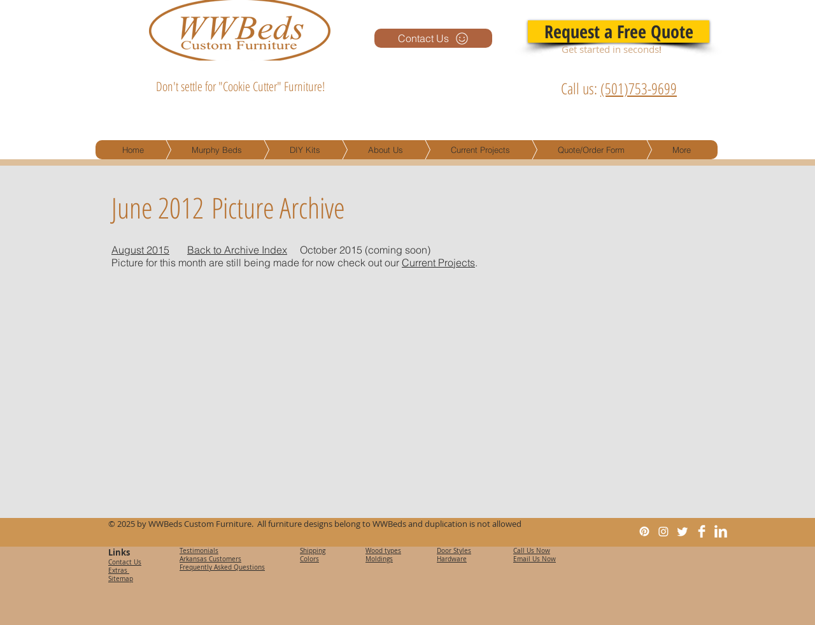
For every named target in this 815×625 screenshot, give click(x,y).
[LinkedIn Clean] (720, 531)
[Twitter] (682, 531)
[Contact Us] (433, 38)
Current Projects (438, 262)
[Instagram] (663, 531)
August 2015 (140, 249)
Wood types (383, 551)
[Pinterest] (644, 531)
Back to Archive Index (237, 249)
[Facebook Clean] (701, 531)
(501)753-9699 (638, 88)
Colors (309, 559)
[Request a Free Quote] (618, 31)
